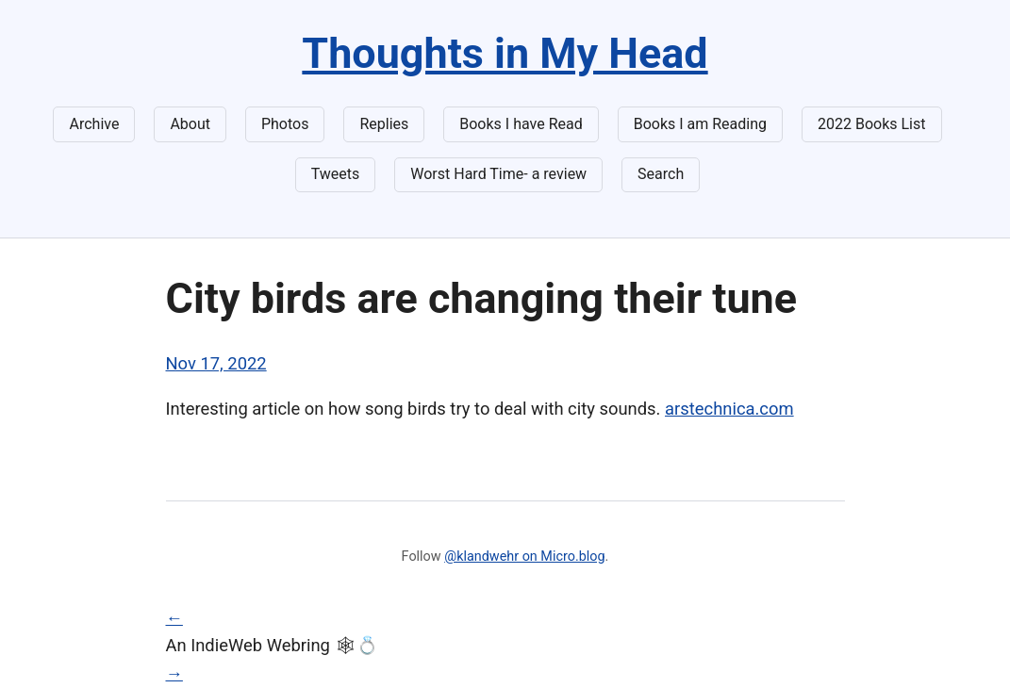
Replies (383, 124)
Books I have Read (520, 124)
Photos (285, 124)
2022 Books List (872, 124)
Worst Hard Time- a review (498, 174)
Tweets (335, 174)
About (190, 124)
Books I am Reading (700, 124)
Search (660, 174)
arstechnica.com (729, 408)
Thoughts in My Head (504, 53)
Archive (94, 124)
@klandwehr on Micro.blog (524, 557)
